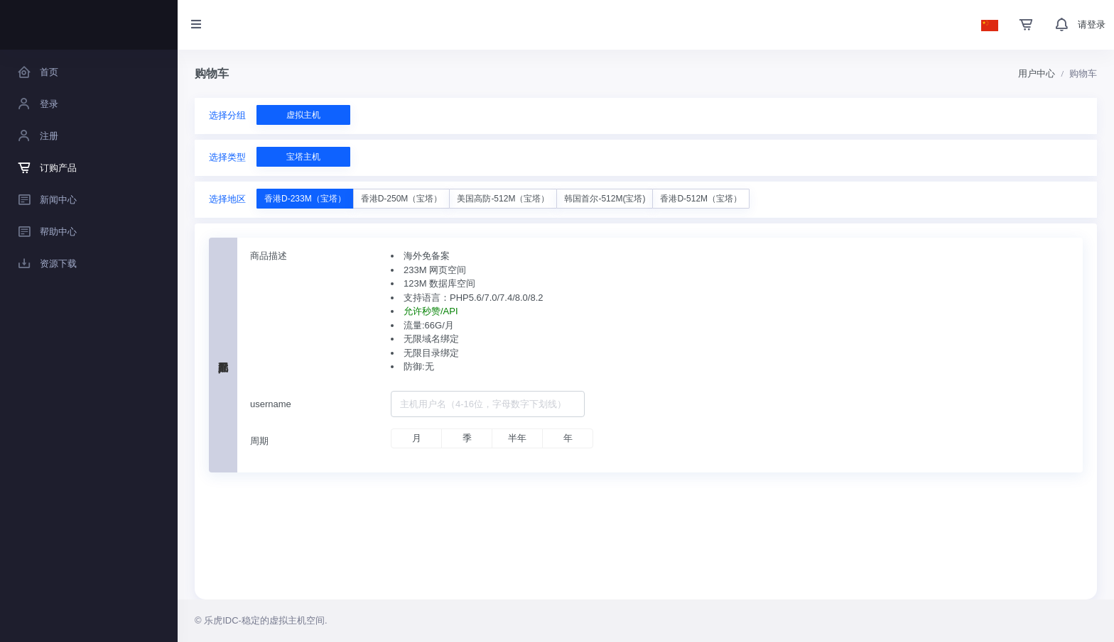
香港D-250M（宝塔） (402, 199)
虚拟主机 (303, 115)
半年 (517, 438)
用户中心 (1036, 73)
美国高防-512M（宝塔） (503, 199)
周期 (259, 441)
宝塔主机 (303, 157)
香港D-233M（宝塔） (305, 199)
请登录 (1091, 24)
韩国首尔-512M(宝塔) (604, 199)
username (270, 404)
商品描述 (268, 255)
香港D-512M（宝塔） (701, 199)
